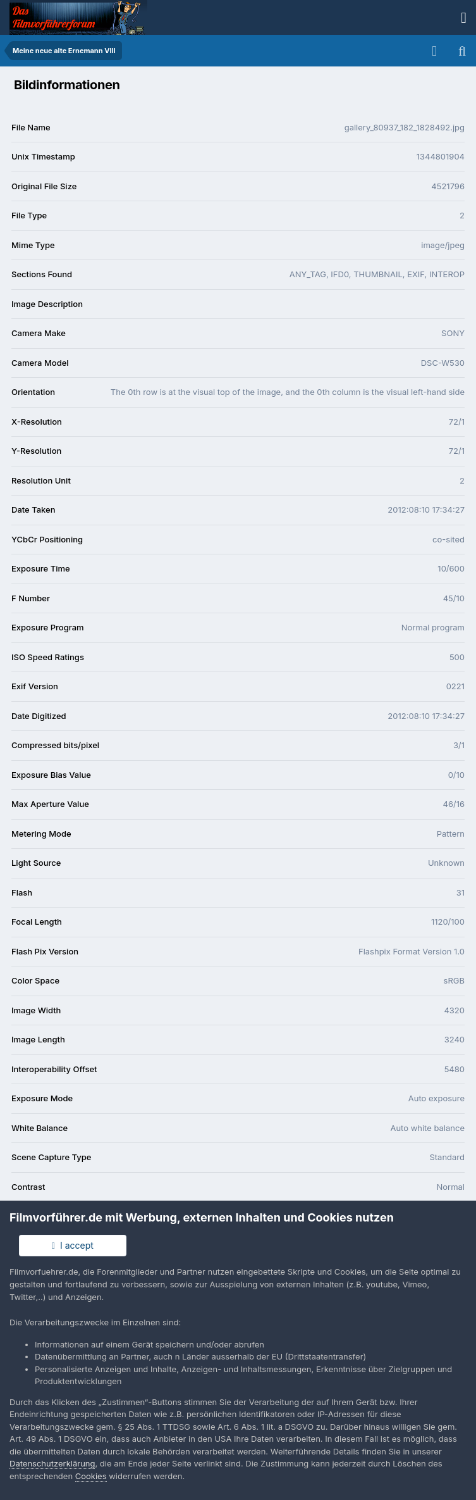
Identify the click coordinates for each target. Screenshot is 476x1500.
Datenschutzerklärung (52, 1463)
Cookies (91, 1476)
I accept (73, 1245)
